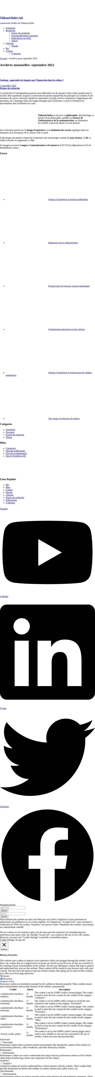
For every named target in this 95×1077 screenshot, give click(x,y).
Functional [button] (5, 1039)
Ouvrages (10, 432)
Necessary (7, 979)
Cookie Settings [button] (7, 940)
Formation (10, 429)
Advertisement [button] (6, 1071)
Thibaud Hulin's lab (11, 17)
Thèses (9, 437)
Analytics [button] (4, 1060)
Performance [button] (6, 1050)
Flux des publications (15, 451)
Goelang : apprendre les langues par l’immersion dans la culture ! (32, 80)
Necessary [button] (4, 976)
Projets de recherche (10, 88)
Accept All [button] (20, 940)
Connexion (11, 448)
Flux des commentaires (16, 453)
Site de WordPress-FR (16, 456)
